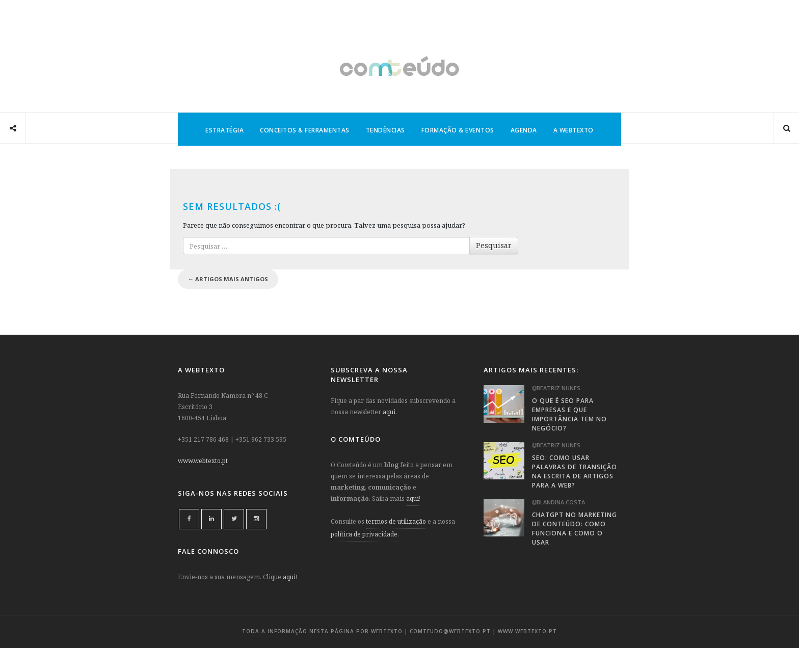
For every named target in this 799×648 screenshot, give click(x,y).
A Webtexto (573, 130)
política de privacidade (364, 534)
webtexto (387, 631)
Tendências (385, 130)
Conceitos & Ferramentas (305, 130)
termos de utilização (396, 521)
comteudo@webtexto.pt (450, 631)
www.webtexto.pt (203, 460)
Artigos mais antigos (228, 279)
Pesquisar (494, 245)
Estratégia (224, 130)
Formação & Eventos (457, 130)
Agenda (524, 130)
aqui (289, 577)
